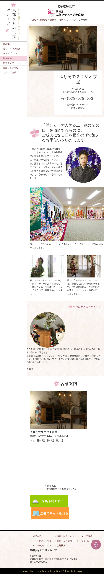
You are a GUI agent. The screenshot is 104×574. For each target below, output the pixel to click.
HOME (6, 44)
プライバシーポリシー (90, 541)
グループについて (11, 53)
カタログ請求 (9, 72)
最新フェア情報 (10, 68)
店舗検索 (7, 58)
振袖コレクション (11, 63)
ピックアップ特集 (11, 48)
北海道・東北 (56, 20)
